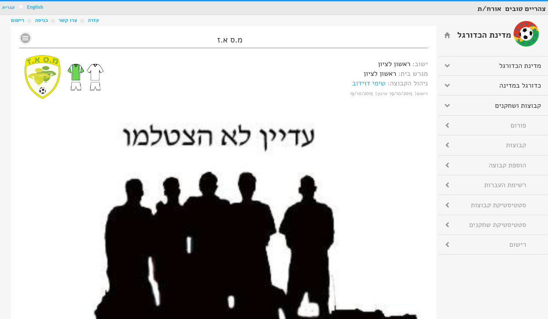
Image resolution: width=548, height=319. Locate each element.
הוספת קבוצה (507, 165)
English (35, 7)
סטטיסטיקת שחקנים (497, 225)
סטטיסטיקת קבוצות (498, 205)
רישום (17, 20)
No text (25, 38)
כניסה (41, 20)
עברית (8, 7)
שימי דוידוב (369, 83)
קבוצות (516, 145)
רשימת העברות (505, 185)
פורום (518, 125)
